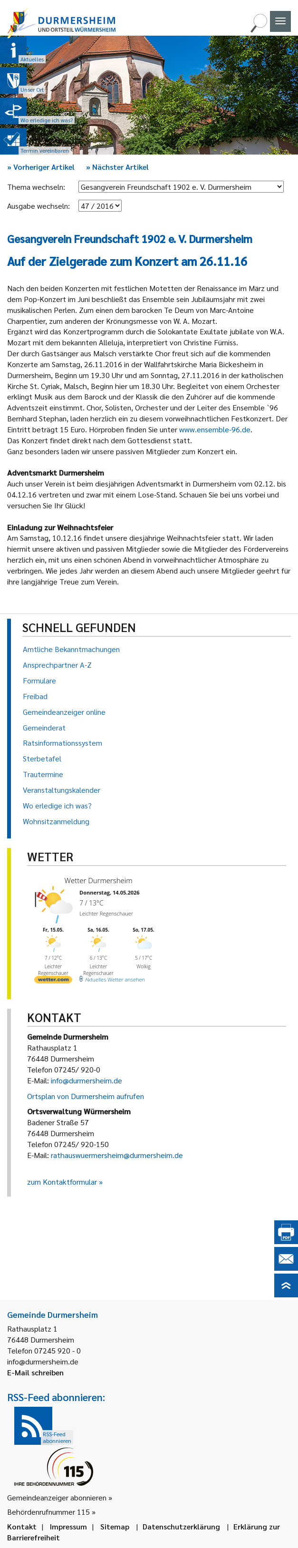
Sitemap (114, 1526)
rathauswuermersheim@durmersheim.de (117, 1155)
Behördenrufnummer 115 (48, 1512)
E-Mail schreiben (35, 1372)
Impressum (68, 1526)
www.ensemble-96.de (214, 429)
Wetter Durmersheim (99, 880)
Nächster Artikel (117, 167)
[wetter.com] (53, 981)
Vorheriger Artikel (41, 167)
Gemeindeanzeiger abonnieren (56, 1497)
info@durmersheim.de (86, 1080)
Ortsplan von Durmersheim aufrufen (85, 1096)
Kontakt (22, 1526)
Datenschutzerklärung (181, 1526)
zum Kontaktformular (62, 1182)
